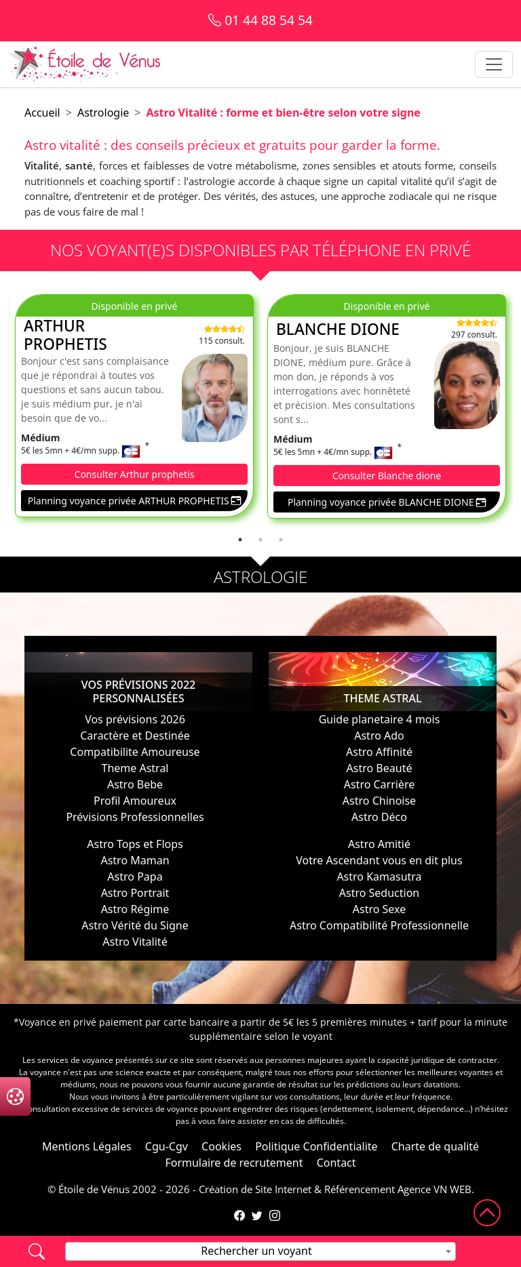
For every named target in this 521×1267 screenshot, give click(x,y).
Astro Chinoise (379, 800)
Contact (336, 1162)
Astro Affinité (379, 751)
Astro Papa (134, 876)
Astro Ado (379, 735)
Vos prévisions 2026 (135, 719)
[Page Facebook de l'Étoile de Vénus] (239, 1215)
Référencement (359, 1189)
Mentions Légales (87, 1146)
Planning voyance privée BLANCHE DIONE (387, 502)
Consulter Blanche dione (387, 475)
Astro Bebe (135, 784)
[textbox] (260, 1251)
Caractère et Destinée (134, 735)
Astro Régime (135, 909)
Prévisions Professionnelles (135, 816)
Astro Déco (379, 816)
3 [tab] (281, 539)
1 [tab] (240, 539)
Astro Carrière (379, 784)
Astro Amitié (379, 844)
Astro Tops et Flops (135, 844)
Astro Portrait (135, 892)
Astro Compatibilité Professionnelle (379, 925)
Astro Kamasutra (378, 876)
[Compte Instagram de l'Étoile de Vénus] (274, 1215)
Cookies (221, 1146)
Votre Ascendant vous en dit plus (379, 860)
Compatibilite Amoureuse (134, 751)
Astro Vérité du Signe (134, 925)
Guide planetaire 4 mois (379, 719)
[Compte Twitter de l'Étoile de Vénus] (257, 1215)
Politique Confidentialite (316, 1146)
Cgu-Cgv (166, 1146)
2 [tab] (260, 539)
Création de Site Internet (255, 1189)
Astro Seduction (379, 892)
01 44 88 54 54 (260, 20)
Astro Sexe (379, 909)
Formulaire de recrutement (234, 1162)
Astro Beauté (379, 768)
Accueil (42, 112)
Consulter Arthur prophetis (135, 474)
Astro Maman (134, 860)
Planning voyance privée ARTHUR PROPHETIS (135, 501)
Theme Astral (134, 768)
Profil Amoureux (135, 800)
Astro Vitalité (134, 941)
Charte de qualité (435, 1146)
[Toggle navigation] (494, 64)
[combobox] (260, 1251)
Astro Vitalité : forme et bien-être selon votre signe (284, 112)
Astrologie (103, 112)
